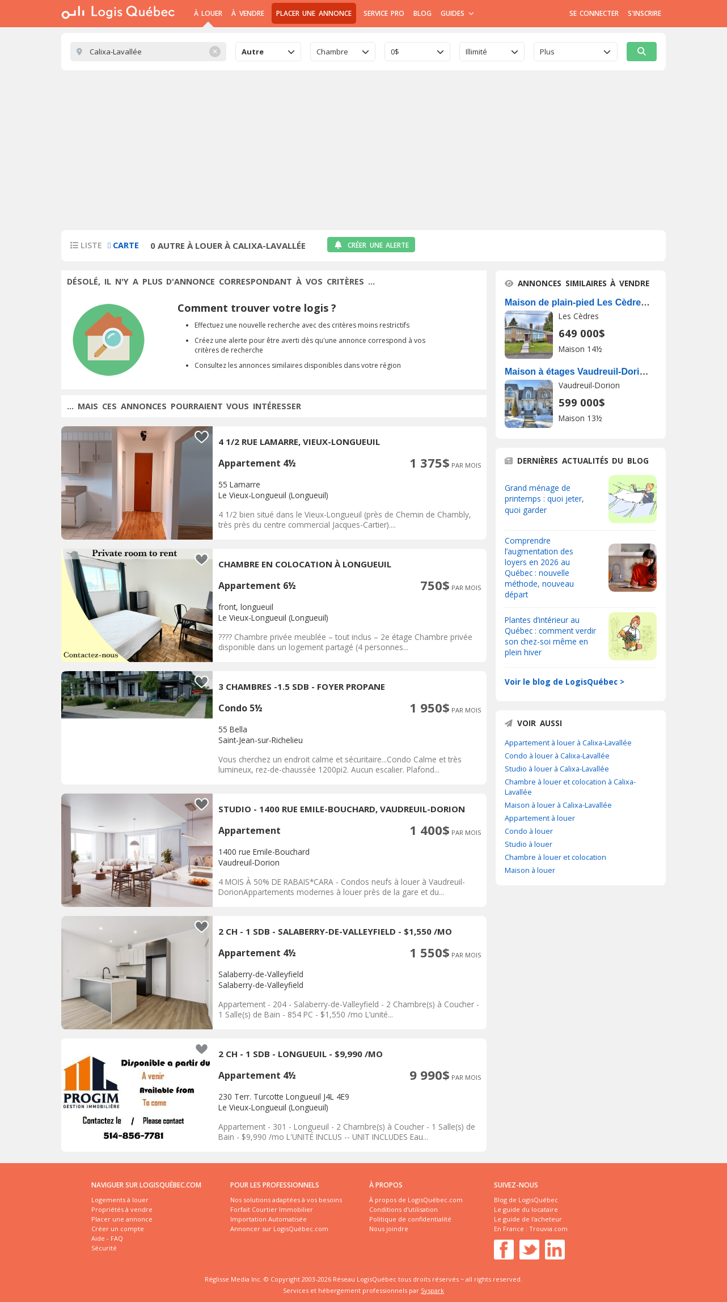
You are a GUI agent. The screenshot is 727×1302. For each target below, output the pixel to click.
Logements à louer (120, 1199)
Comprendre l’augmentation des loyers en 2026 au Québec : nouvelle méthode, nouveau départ (539, 567)
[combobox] (268, 51)
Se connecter (594, 13)
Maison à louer (530, 870)
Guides (457, 13)
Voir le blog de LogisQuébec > (564, 681)
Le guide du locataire (526, 1209)
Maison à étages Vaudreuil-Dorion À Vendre (598, 371)
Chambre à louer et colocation (555, 857)
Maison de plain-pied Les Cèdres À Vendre (596, 302)
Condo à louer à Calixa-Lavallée (557, 755)
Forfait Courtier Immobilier (271, 1209)
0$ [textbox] (395, 51)
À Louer (208, 13)
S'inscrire (644, 13)
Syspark (432, 1290)
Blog (422, 13)
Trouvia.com (548, 1228)
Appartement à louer (540, 818)
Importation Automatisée (268, 1219)
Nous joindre (388, 1228)
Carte (123, 245)
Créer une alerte (371, 245)
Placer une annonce (314, 13)
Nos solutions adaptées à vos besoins (286, 1199)
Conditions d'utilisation (403, 1209)
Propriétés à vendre (122, 1209)
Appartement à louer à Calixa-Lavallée (568, 742)
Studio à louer (528, 844)
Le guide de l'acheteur (528, 1219)
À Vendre (247, 13)
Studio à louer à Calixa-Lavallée (557, 769)
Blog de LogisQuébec (526, 1199)
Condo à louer (529, 831)
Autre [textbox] (253, 51)
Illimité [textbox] (476, 51)
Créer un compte (117, 1228)
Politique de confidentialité (410, 1219)
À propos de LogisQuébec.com (416, 1199)
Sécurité (104, 1248)
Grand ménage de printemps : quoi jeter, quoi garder (544, 498)
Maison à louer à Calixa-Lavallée (558, 805)
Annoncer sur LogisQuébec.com (279, 1228)
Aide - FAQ (107, 1238)
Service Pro (383, 13)
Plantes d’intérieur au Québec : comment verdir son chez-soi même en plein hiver (550, 636)
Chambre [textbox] (332, 51)
